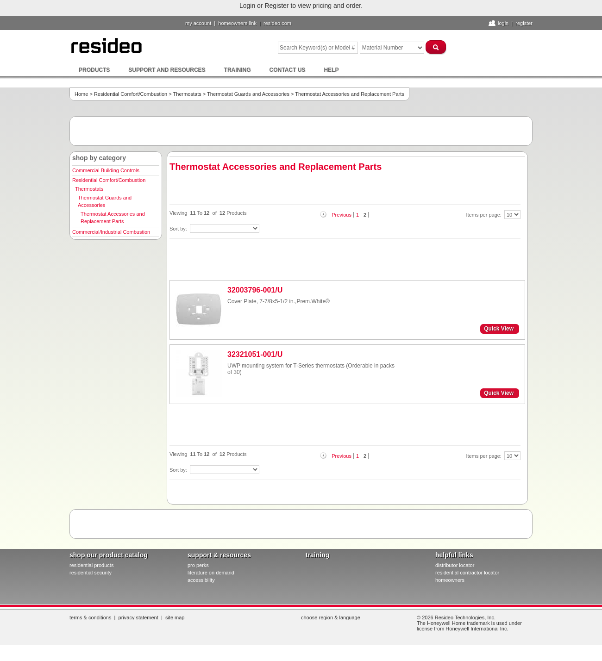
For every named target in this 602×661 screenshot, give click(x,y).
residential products (91, 565)
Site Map (175, 617)
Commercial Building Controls (105, 170)
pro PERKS (198, 565)
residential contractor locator (467, 572)
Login (503, 23)
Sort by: (178, 228)
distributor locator (454, 565)
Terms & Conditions (90, 617)
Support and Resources (166, 70)
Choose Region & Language (330, 617)
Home (81, 94)
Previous (341, 215)
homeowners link (237, 23)
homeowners (449, 580)
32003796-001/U (254, 290)
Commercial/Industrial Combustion (111, 232)
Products (94, 70)
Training (237, 70)
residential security (90, 572)
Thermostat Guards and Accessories (248, 94)
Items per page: (484, 215)
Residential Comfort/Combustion (130, 94)
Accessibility (201, 580)
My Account (198, 23)
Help (331, 70)
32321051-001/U (254, 354)
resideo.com (277, 23)
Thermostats (187, 94)
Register (524, 23)
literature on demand (211, 572)
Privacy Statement (138, 617)
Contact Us (288, 70)
